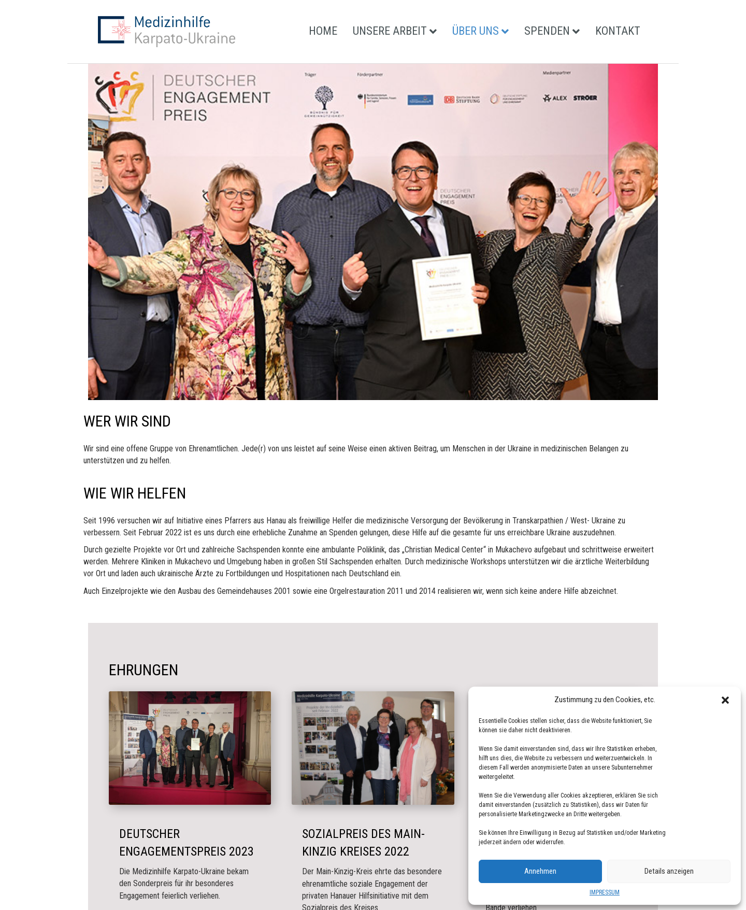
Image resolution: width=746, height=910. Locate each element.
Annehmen (540, 871)
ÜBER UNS (475, 30)
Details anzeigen (669, 871)
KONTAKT (617, 30)
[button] (725, 700)
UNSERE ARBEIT (390, 30)
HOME (323, 30)
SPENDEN (547, 30)
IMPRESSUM (605, 892)
